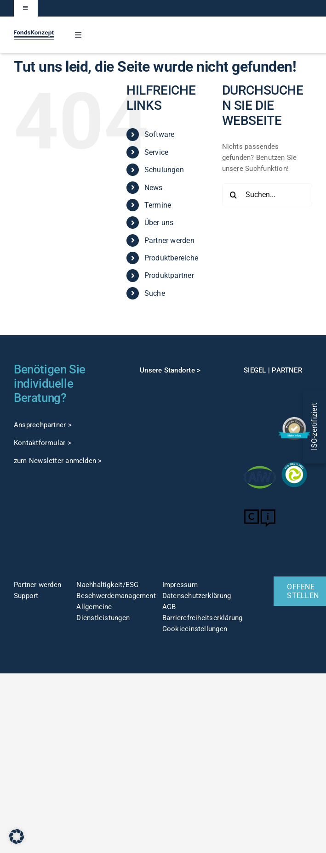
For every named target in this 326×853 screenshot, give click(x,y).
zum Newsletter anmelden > (58, 461)
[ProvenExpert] (294, 420)
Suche (154, 293)
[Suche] (233, 194)
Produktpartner (169, 275)
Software (159, 134)
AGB (169, 607)
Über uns (159, 222)
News (153, 187)
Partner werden (169, 240)
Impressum (180, 585)
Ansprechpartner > (43, 425)
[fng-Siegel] (294, 462)
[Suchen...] (267, 194)
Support (26, 596)
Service (156, 152)
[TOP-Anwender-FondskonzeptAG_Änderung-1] (294, 386)
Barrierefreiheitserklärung (202, 618)
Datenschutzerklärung (196, 596)
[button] (16, 836)
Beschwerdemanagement (116, 596)
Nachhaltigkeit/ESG (107, 585)
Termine (158, 205)
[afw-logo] (259, 464)
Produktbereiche (171, 258)
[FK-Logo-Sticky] (34, 33)
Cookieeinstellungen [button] (194, 629)
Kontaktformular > (42, 443)
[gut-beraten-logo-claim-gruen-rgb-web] (259, 420)
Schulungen (164, 169)
